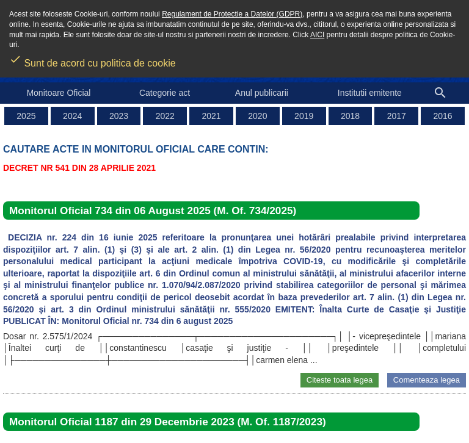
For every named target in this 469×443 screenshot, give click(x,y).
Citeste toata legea (340, 379)
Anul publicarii (261, 93)
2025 (25, 116)
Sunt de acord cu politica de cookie (92, 59)
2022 (165, 116)
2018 (350, 116)
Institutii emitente (370, 93)
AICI (317, 35)
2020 (257, 116)
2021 (211, 116)
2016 (443, 116)
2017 (396, 116)
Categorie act (164, 93)
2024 (72, 116)
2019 (303, 116)
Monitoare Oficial (58, 93)
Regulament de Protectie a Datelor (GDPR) (232, 14)
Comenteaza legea (426, 379)
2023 (118, 116)
